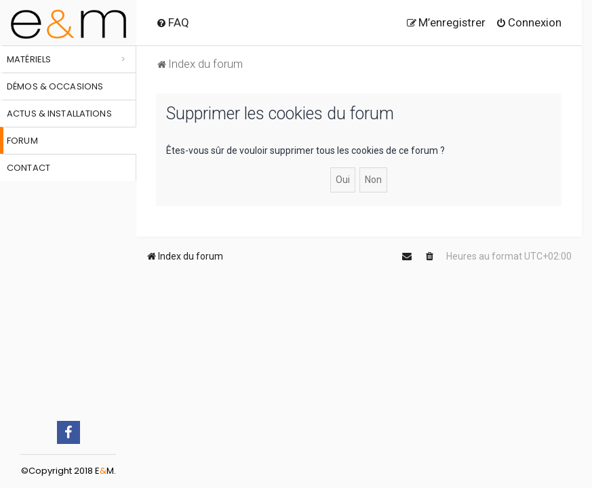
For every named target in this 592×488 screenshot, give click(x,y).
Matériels (29, 59)
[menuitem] (172, 22)
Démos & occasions (55, 86)
